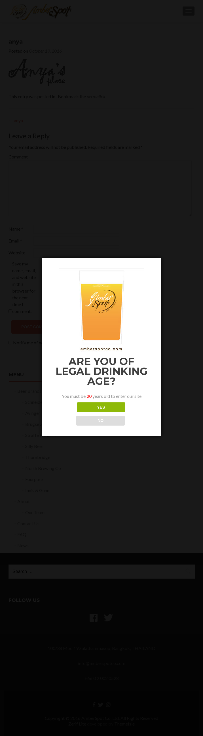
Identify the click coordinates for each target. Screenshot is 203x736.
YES (101, 407)
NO (100, 420)
